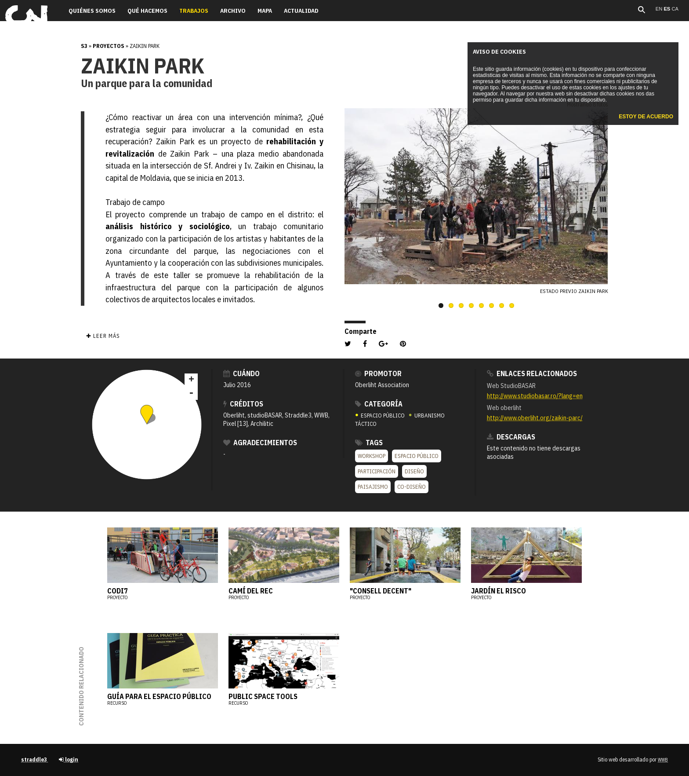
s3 (84, 46)
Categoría (379, 403)
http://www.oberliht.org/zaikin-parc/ (535, 418)
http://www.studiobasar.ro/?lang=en (535, 396)
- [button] (191, 393)
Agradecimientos (260, 442)
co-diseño (411, 486)
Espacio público (417, 456)
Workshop (371, 456)
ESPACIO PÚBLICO (380, 415)
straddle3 (34, 759)
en (660, 8)
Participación (376, 471)
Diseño (414, 471)
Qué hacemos (147, 11)
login (68, 759)
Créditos (243, 403)
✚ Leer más (103, 336)
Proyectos (108, 46)
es (667, 8)
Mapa (264, 11)
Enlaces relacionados (532, 373)
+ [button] (191, 380)
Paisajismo (373, 486)
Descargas (511, 436)
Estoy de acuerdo (646, 116)
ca (674, 8)
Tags (369, 442)
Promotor (378, 373)
